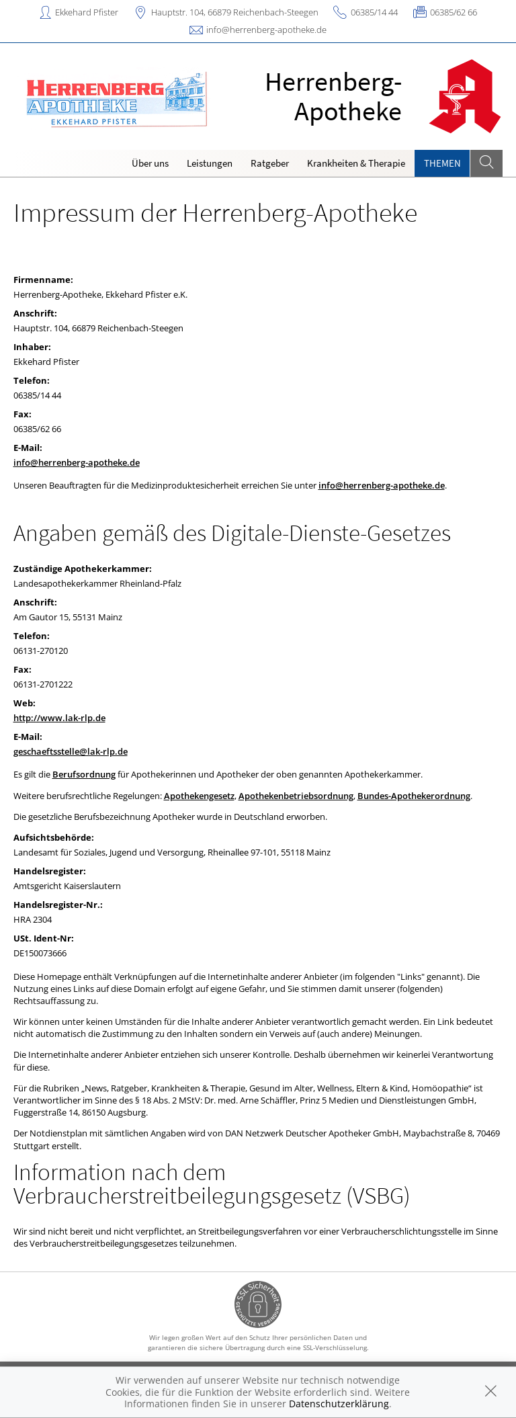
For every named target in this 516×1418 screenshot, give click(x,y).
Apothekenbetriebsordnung (296, 796)
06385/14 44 (374, 12)
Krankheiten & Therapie (356, 163)
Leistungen (209, 163)
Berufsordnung (84, 774)
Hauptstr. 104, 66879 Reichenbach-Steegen (234, 12)
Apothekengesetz (199, 796)
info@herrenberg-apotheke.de (266, 30)
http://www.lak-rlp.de (59, 718)
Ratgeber (270, 163)
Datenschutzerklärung (339, 1403)
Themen (442, 163)
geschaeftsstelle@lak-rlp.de (70, 751)
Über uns (150, 163)
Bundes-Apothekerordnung (413, 796)
